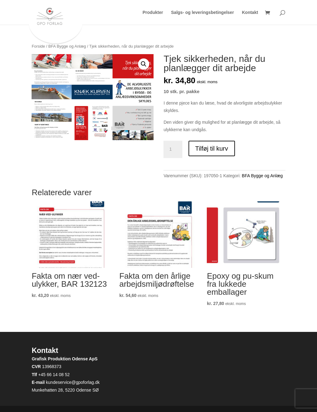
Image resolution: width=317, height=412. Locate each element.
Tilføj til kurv (211, 148)
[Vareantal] (172, 149)
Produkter (153, 12)
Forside (38, 46)
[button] (143, 64)
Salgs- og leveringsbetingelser (202, 12)
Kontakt (250, 12)
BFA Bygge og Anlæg (67, 46)
